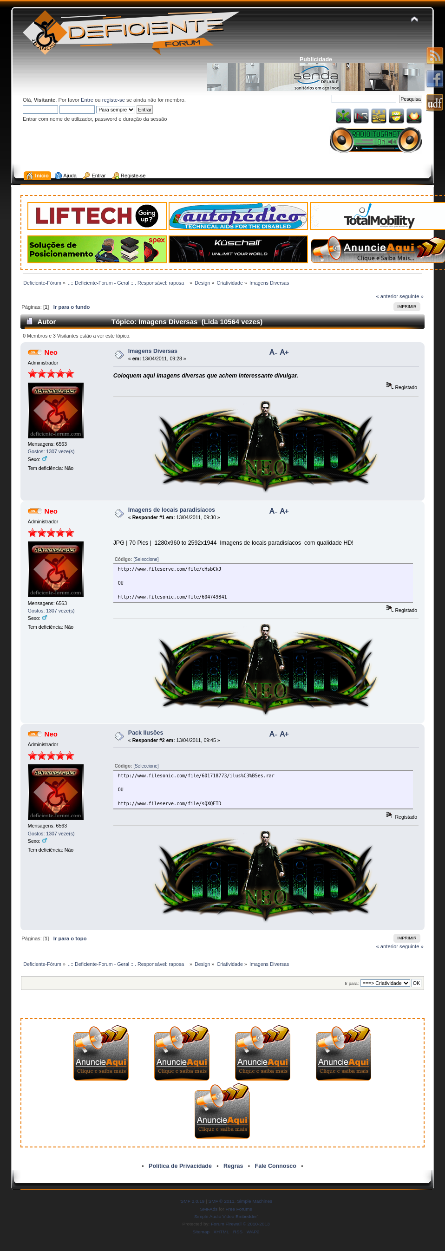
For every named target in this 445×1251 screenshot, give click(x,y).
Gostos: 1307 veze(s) (51, 451)
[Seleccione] (145, 559)
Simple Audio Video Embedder (225, 1216)
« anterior (387, 296)
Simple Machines (254, 1201)
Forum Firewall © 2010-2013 (240, 1223)
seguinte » (411, 296)
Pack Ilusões (146, 733)
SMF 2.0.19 (193, 1201)
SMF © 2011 (222, 1201)
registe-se (113, 100)
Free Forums (238, 1209)
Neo (51, 352)
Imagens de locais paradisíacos (171, 510)
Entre (87, 100)
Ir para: (352, 983)
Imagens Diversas (152, 351)
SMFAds (209, 1209)
